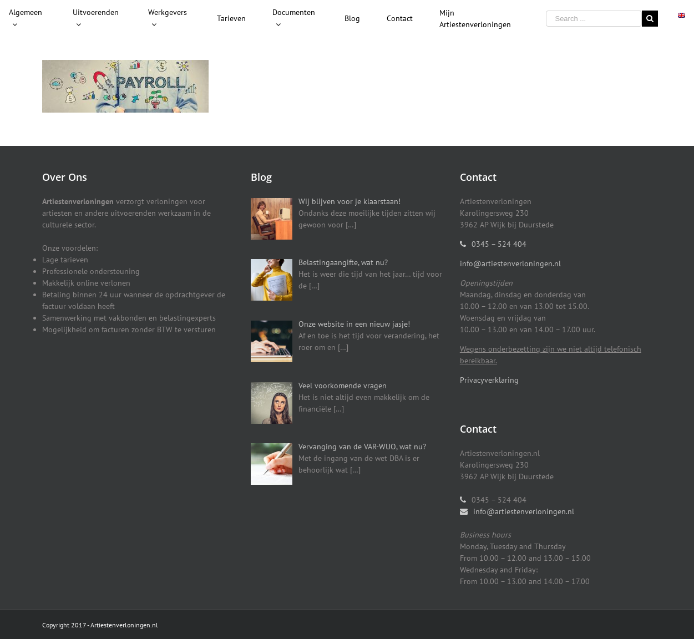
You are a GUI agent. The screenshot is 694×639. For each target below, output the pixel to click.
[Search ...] (594, 19)
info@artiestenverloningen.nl (510, 263)
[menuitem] (27, 19)
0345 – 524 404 (499, 244)
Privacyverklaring (489, 380)
